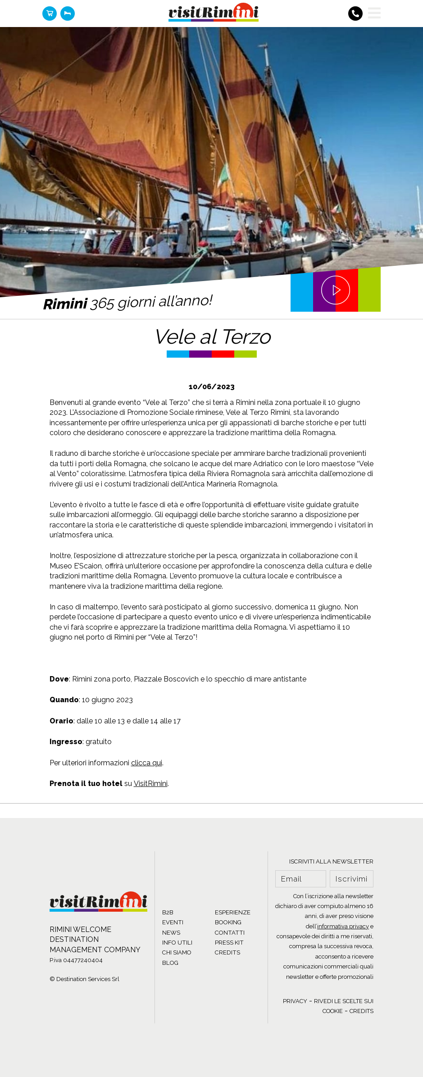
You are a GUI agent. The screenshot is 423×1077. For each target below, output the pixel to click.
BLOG (170, 962)
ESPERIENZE (232, 912)
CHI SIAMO (176, 952)
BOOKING (228, 922)
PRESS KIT (229, 942)
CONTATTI (230, 932)
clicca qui (146, 763)
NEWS (171, 932)
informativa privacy (343, 926)
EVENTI (172, 922)
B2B (167, 912)
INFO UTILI (177, 942)
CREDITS (227, 952)
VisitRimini (151, 783)
